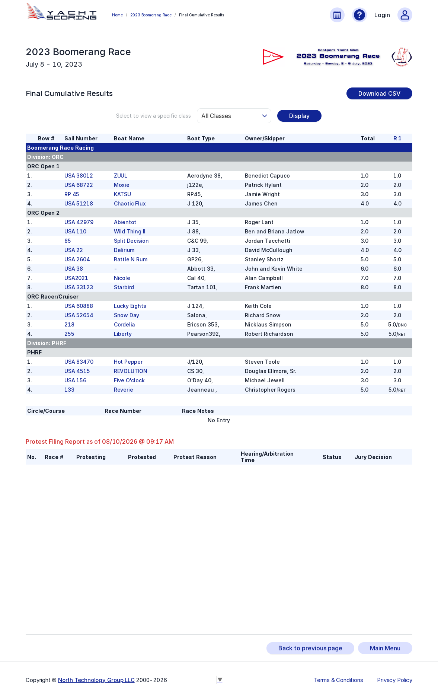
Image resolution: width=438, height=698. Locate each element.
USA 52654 (78, 315)
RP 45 (71, 194)
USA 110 (75, 231)
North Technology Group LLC (96, 679)
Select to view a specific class (153, 115)
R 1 (397, 138)
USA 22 (73, 250)
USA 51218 (78, 203)
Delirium (124, 250)
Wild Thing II (130, 231)
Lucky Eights (130, 306)
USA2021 (76, 278)
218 (69, 324)
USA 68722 (78, 185)
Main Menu (385, 648)
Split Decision (131, 241)
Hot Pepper (128, 361)
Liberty (123, 334)
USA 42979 (78, 222)
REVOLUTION (130, 371)
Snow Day (126, 315)
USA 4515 (77, 371)
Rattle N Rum (130, 259)
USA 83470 (78, 361)
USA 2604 (77, 259)
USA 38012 (78, 175)
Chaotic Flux (130, 203)
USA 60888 (78, 306)
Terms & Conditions (338, 680)
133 (69, 389)
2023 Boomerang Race (151, 15)
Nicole (122, 278)
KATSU (122, 194)
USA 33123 (78, 287)
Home (117, 15)
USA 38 (73, 268)
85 (67, 241)
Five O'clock (129, 380)
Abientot (125, 222)
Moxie (122, 185)
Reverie (123, 389)
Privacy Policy (394, 680)
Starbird (124, 287)
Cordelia (124, 324)
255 (69, 334)
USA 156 (75, 380)
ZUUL (120, 175)
